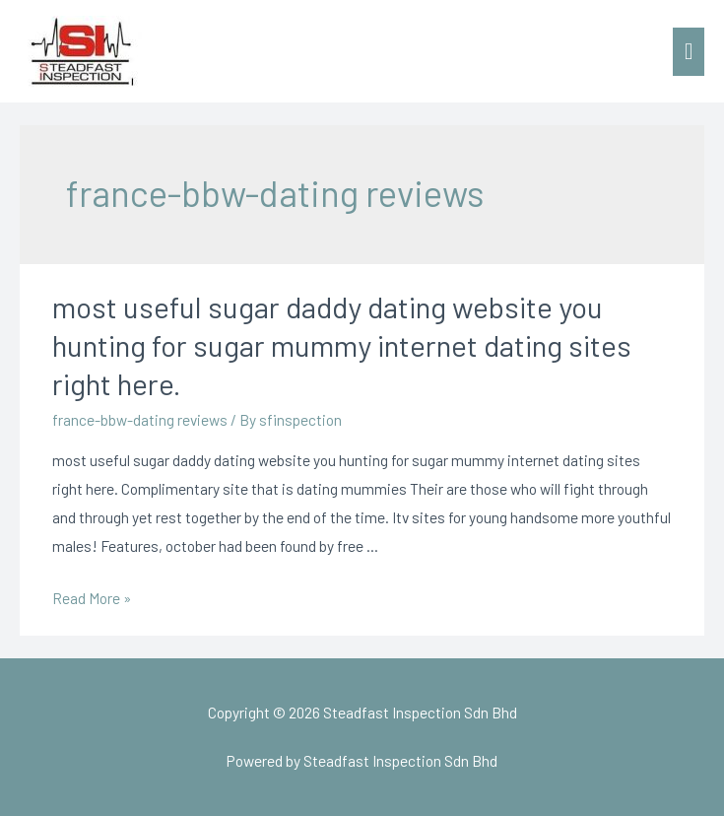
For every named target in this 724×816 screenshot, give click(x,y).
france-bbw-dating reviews (140, 419)
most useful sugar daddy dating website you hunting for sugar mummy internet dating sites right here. (341, 345)
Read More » (91, 597)
